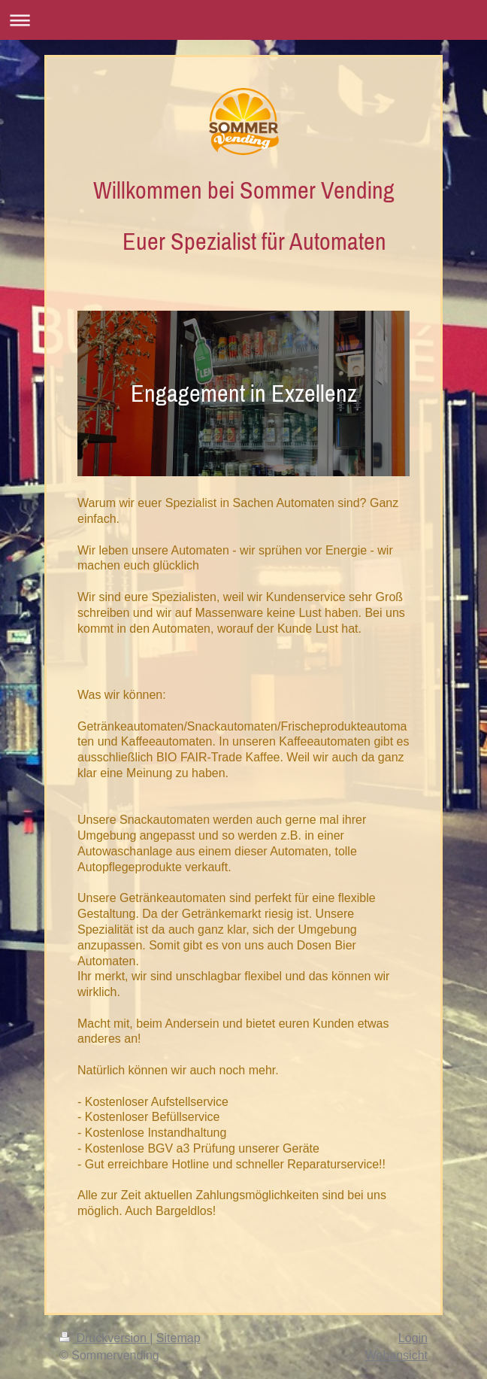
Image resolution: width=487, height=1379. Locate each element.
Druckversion (104, 1338)
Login (413, 1338)
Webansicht (396, 1355)
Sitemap (178, 1338)
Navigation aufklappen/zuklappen (243, 20)
